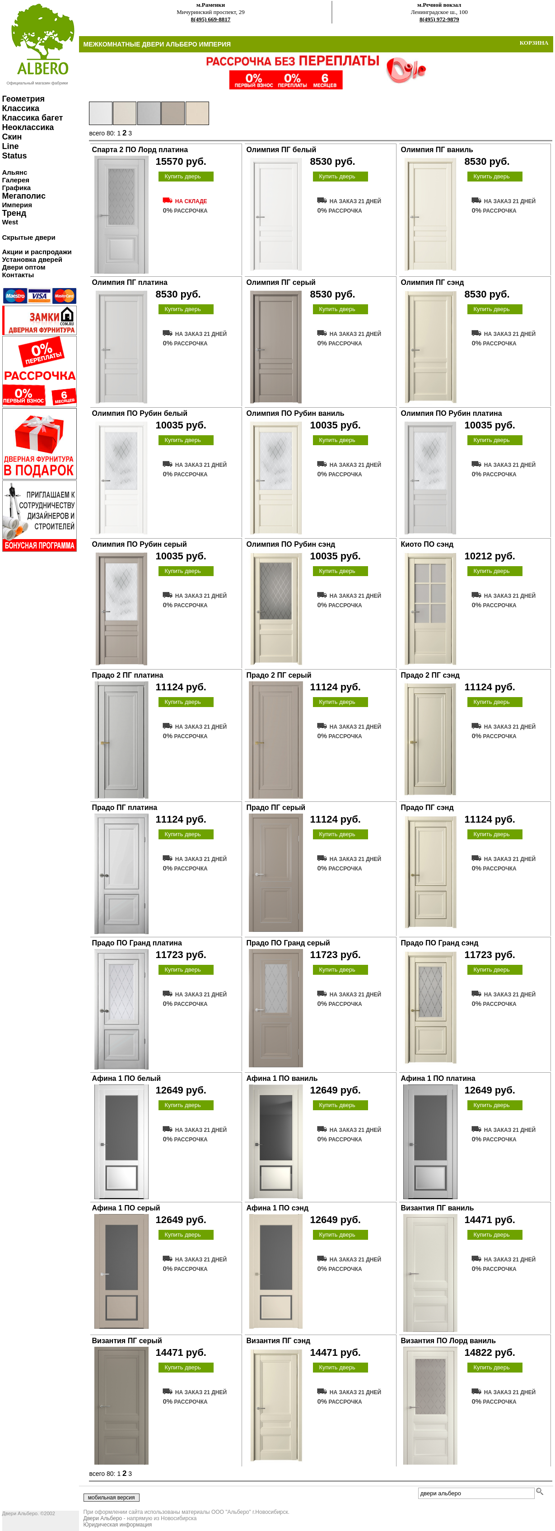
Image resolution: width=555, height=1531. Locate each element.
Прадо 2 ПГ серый (279, 675)
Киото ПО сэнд (427, 544)
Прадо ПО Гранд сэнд (440, 943)
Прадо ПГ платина (125, 807)
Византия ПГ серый (127, 1341)
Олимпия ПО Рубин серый (139, 544)
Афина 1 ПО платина (438, 1078)
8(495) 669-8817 (211, 19)
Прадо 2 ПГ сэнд (430, 675)
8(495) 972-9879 (439, 19)
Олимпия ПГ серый (281, 282)
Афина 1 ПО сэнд (278, 1208)
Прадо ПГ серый (276, 807)
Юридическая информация (118, 1525)
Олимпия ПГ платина (130, 282)
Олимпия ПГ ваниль (437, 150)
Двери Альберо (103, 1518)
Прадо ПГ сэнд (427, 807)
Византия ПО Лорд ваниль (448, 1341)
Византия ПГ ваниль (437, 1208)
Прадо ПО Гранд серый (288, 943)
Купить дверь (182, 176)
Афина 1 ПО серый (126, 1208)
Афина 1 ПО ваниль (282, 1078)
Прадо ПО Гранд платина (137, 943)
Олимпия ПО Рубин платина (451, 413)
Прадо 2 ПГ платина (127, 675)
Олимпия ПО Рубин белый (140, 413)
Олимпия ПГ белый (282, 150)
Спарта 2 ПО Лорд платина (140, 150)
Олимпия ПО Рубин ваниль (296, 413)
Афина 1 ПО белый (126, 1078)
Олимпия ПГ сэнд (432, 282)
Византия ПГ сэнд (279, 1341)
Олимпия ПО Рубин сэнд (291, 544)
